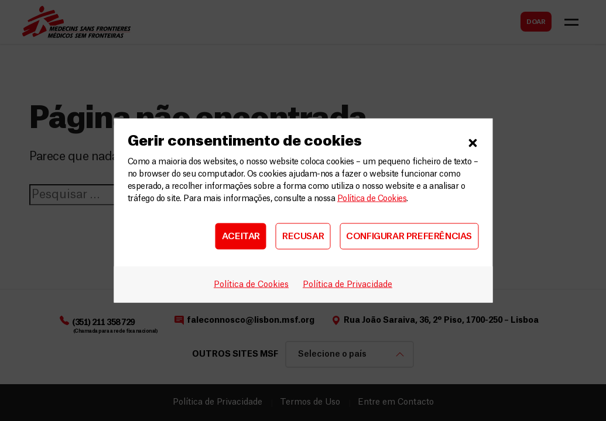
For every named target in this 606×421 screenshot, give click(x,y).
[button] (472, 141)
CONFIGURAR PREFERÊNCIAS (409, 236)
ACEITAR (241, 236)
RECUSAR (303, 236)
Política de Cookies (371, 199)
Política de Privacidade (347, 285)
